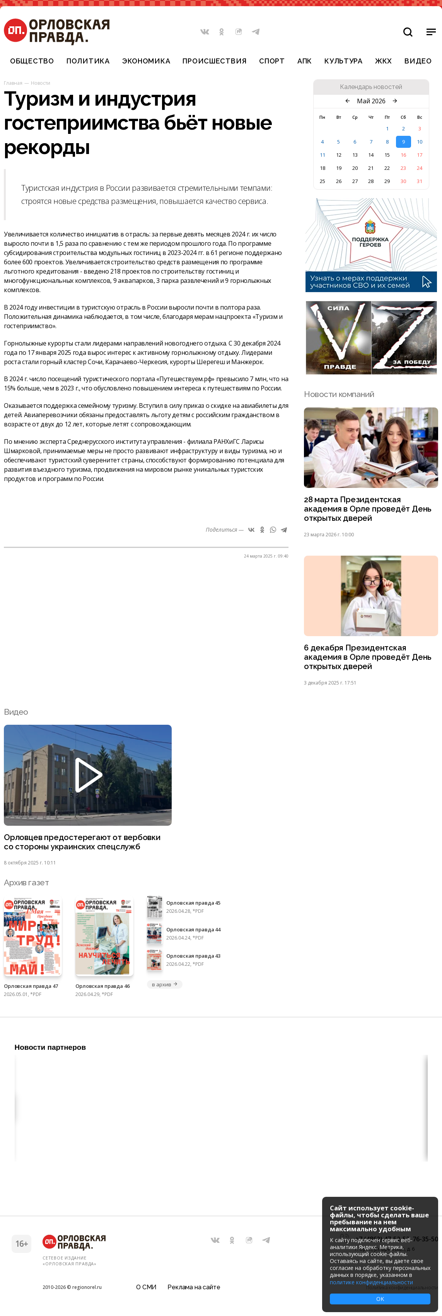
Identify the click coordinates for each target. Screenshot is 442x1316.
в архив (164, 987)
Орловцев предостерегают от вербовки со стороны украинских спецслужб (83, 844)
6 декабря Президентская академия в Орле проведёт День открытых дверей (368, 658)
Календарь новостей (371, 87)
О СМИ (146, 1286)
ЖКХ (383, 61)
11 (322, 154)
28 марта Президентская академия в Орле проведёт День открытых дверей (368, 509)
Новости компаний (339, 394)
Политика (88, 61)
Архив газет (26, 885)
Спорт (272, 61)
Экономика (146, 61)
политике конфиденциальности (371, 1282)
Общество (32, 61)
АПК (304, 61)
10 (419, 141)
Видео (418, 61)
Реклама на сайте (193, 1286)
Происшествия (215, 61)
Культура (343, 61)
